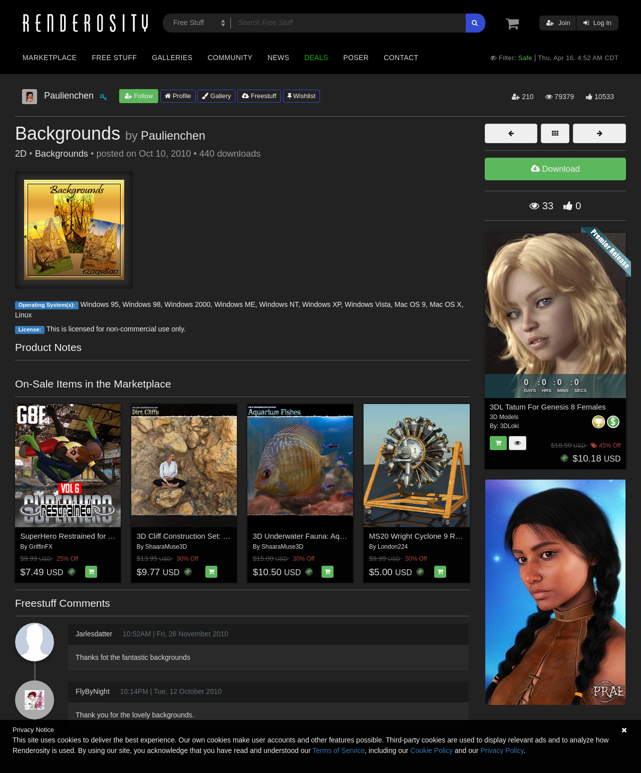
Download (555, 169)
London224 (393, 546)
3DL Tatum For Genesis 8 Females (548, 407)
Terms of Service (338, 750)
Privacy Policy (501, 750)
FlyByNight (93, 691)
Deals (316, 58)
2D (21, 154)
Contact (401, 58)
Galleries (172, 58)
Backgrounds (61, 154)
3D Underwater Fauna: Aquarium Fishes (320, 536)
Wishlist (301, 96)
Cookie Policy (431, 750)
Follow (139, 96)
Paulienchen (173, 135)
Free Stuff (114, 58)
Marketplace (50, 58)
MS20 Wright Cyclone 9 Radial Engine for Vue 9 (449, 536)
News (278, 58)
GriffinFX (41, 546)
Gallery (216, 96)
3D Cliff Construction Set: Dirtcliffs (193, 536)
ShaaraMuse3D (166, 546)
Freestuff (259, 96)
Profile (178, 96)
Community (230, 58)
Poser (356, 58)
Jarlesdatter (94, 634)
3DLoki (509, 426)
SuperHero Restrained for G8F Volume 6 (88, 536)
